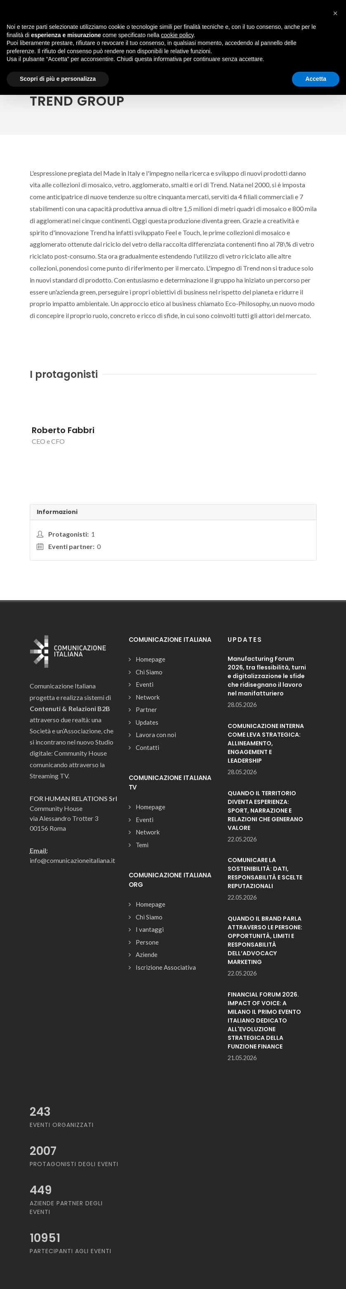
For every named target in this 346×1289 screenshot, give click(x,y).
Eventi (144, 684)
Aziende (147, 954)
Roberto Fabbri (63, 430)
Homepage (150, 659)
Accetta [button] (315, 78)
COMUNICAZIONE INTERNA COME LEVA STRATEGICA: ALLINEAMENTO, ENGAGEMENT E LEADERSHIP (266, 743)
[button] (335, 13)
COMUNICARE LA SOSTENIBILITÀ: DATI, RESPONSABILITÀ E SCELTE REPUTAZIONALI (265, 873)
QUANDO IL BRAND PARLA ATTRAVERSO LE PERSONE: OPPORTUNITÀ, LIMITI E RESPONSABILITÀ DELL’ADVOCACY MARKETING (265, 940)
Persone (147, 942)
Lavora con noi (156, 734)
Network (148, 697)
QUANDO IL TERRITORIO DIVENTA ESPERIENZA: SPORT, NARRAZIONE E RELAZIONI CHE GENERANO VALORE (265, 810)
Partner (146, 709)
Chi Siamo (149, 672)
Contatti (147, 747)
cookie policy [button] (177, 35)
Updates (147, 722)
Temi (142, 844)
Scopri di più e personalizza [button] (58, 78)
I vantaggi (150, 929)
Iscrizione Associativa (166, 967)
